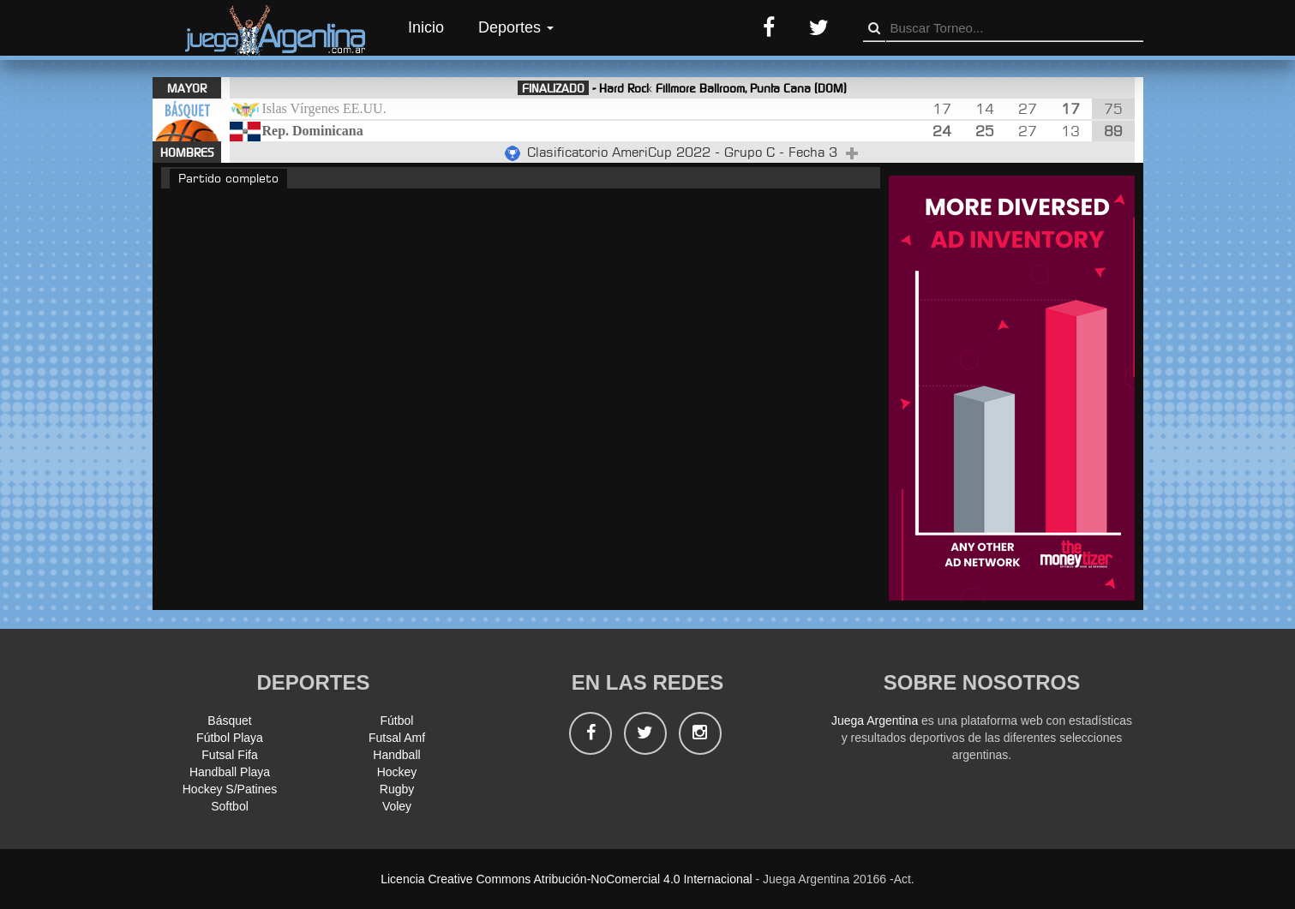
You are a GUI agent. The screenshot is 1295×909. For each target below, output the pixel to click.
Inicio (426, 27)
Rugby (397, 789)
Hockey (397, 772)
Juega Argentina (874, 720)
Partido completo (228, 177)
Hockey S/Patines (230, 789)
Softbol (230, 806)
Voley (396, 806)
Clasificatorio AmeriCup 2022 (621, 152)
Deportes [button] (516, 27)
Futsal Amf (397, 738)
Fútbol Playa (229, 738)
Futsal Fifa (229, 755)
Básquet (229, 720)
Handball (396, 755)
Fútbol (397, 720)
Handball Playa (229, 772)
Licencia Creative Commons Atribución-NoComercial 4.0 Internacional (566, 879)
